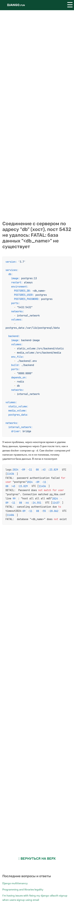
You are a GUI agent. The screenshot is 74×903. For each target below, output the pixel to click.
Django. (16, 5)
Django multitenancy (15, 883)
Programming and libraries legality (22, 889)
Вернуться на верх (37, 858)
